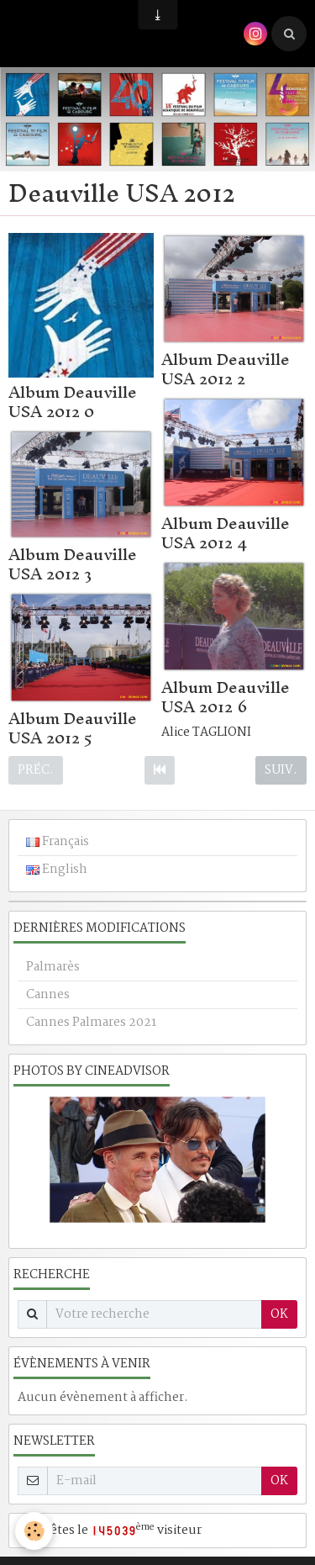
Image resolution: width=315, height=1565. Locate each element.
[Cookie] (34, 1531)
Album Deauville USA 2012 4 (225, 533)
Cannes (48, 995)
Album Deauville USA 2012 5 (72, 728)
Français (57, 842)
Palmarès (53, 967)
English (56, 869)
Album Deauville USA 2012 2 (225, 369)
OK (279, 1314)
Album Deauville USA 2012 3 (72, 564)
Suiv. (281, 770)
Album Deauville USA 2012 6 (225, 697)
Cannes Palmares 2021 (91, 1022)
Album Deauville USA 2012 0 (72, 401)
